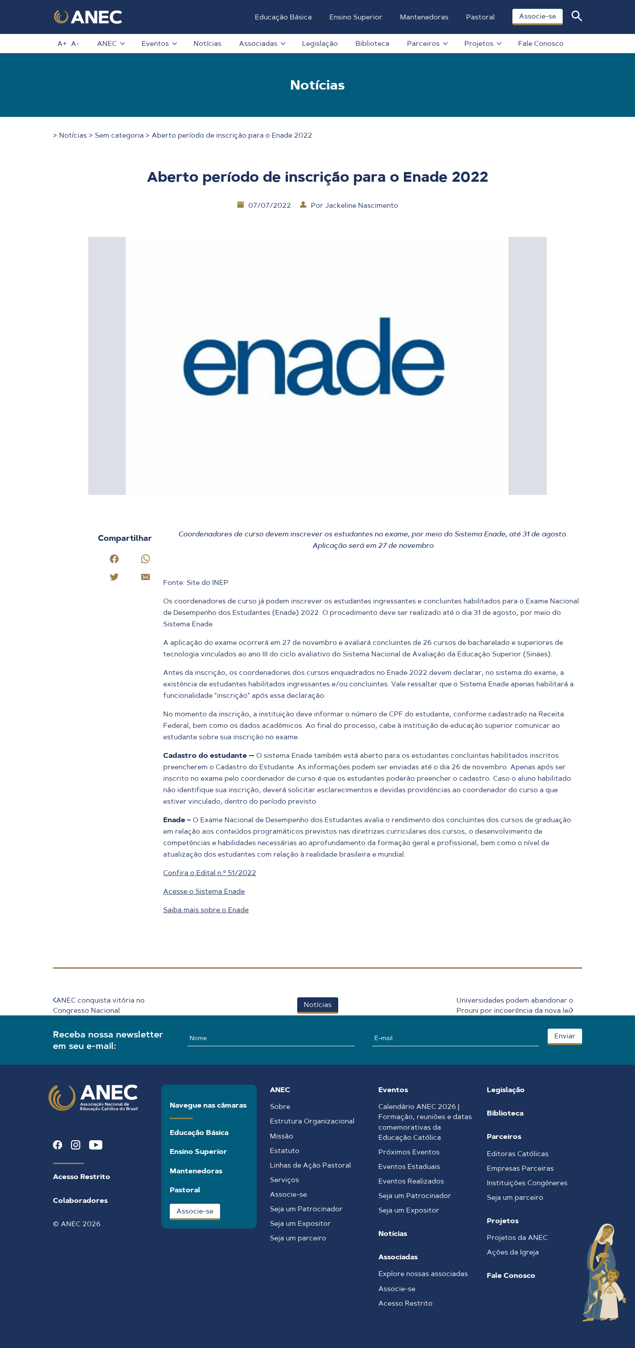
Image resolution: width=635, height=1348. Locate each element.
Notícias (207, 43)
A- (75, 43)
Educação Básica (283, 17)
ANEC (110, 43)
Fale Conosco (541, 43)
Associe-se (537, 16)
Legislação (320, 43)
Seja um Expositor (300, 1223)
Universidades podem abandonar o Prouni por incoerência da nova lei (514, 1005)
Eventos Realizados (411, 1181)
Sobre (280, 1106)
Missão (281, 1136)
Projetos (482, 43)
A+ (62, 43)
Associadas (261, 43)
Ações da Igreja (513, 1252)
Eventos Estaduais (409, 1166)
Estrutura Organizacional (312, 1121)
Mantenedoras (424, 17)
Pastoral (480, 17)
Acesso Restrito (81, 1176)
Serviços (284, 1179)
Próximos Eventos (409, 1152)
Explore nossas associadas (423, 1273)
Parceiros (427, 43)
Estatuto (284, 1150)
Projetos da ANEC (517, 1237)
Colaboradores (80, 1200)
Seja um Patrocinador (306, 1208)
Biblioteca (372, 43)
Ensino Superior (355, 17)
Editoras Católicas (518, 1153)
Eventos (159, 43)
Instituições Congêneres (527, 1182)
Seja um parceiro (298, 1238)
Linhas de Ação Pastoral (310, 1165)
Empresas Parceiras (520, 1168)
